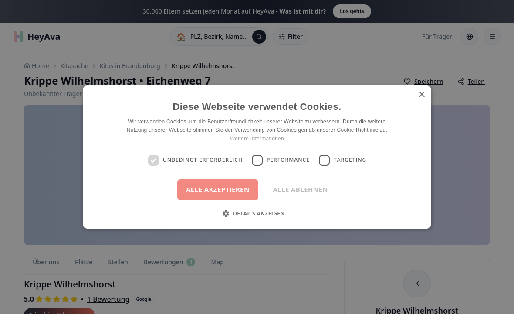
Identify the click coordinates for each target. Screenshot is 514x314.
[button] (256, 213)
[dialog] (257, 157)
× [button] (421, 95)
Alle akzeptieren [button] (217, 189)
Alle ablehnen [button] (300, 189)
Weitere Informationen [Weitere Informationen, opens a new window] (257, 139)
